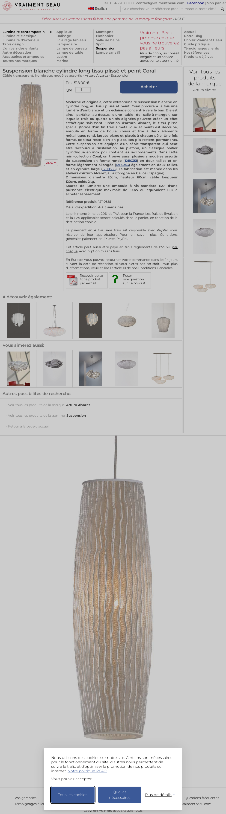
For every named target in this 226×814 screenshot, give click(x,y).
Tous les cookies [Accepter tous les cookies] (72, 795)
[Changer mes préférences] (157, 795)
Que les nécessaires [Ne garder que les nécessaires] (120, 795)
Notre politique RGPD (87, 771)
